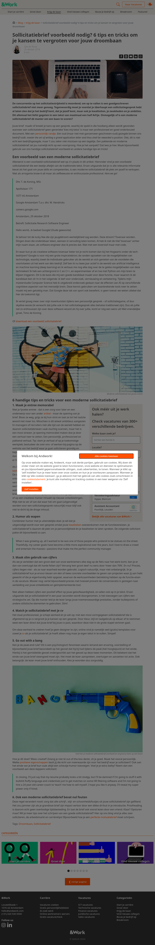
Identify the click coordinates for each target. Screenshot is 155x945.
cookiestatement (35, 479)
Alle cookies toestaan (106, 456)
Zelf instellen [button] (31, 489)
